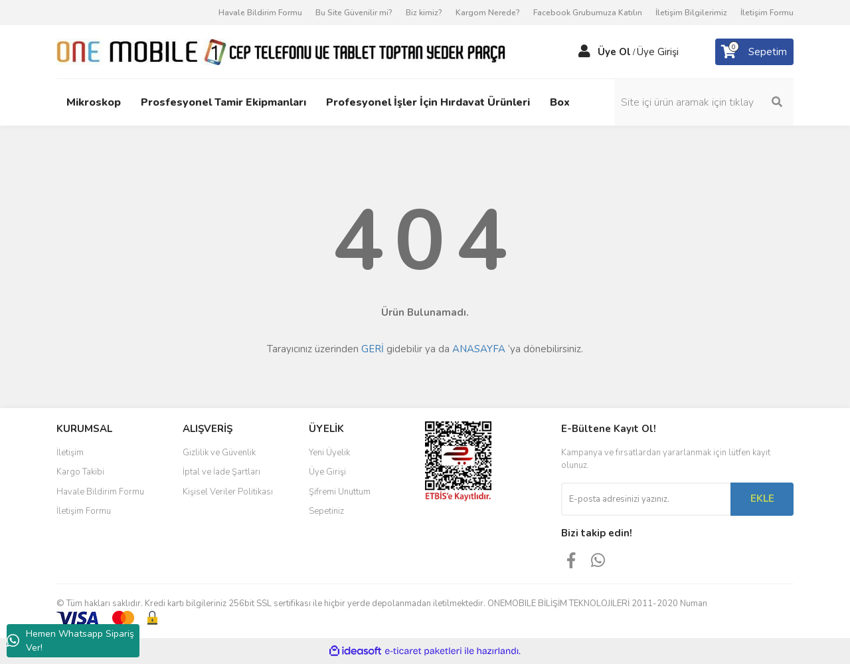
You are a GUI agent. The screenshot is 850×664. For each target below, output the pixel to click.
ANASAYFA (478, 349)
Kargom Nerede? (488, 12)
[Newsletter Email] (645, 499)
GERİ (372, 349)
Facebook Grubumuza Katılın (587, 12)
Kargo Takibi (80, 472)
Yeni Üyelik (329, 453)
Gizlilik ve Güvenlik (219, 453)
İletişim (70, 453)
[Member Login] (584, 52)
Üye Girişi (327, 472)
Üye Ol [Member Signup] (614, 51)
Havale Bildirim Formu (260, 12)
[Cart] (754, 52)
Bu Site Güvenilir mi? (353, 12)
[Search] (704, 102)
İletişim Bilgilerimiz (691, 12)
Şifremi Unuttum (340, 492)
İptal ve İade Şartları (221, 472)
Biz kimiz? (424, 12)
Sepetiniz (326, 511)
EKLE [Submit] (762, 498)
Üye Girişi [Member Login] (658, 51)
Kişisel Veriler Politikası (228, 492)
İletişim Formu (767, 12)
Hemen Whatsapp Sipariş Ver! (70, 640)
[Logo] (281, 51)
